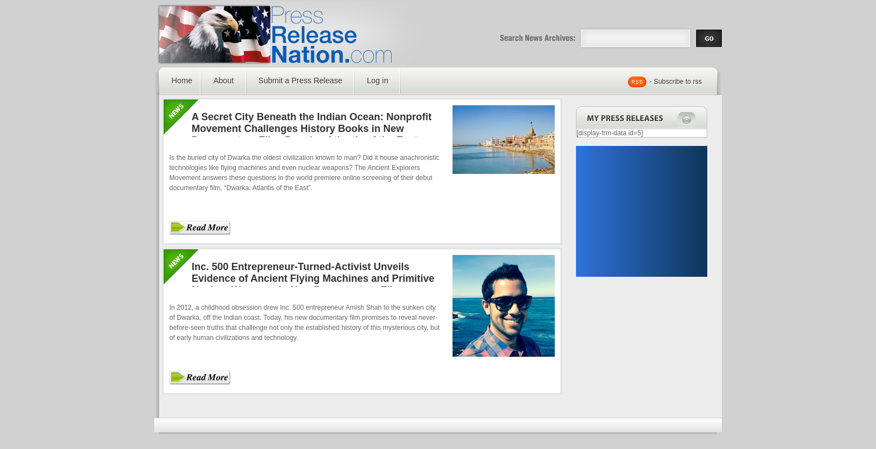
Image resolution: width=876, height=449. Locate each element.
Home (182, 80)
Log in (377, 80)
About (223, 80)
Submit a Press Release (300, 80)
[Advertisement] (641, 211)
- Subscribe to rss (676, 82)
